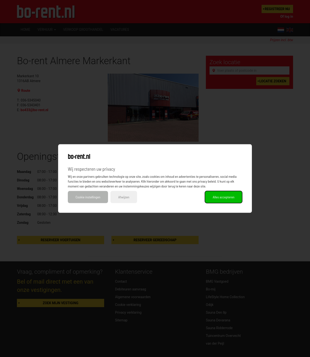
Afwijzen (123, 197)
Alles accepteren (223, 197)
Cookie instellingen (88, 197)
